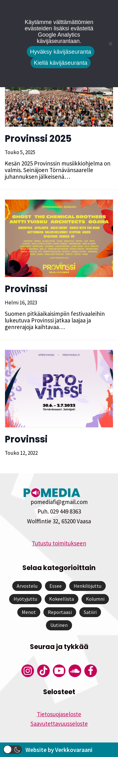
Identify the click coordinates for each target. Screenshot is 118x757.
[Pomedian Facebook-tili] (90, 670)
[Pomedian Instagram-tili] (27, 670)
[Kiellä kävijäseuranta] (110, 43)
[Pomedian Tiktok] (43, 670)
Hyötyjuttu (25, 599)
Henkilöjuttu (87, 586)
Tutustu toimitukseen (59, 543)
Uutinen (59, 625)
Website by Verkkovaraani (59, 750)
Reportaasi (60, 612)
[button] (12, 749)
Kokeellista (61, 599)
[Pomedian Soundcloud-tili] (75, 670)
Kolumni (95, 599)
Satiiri (90, 612)
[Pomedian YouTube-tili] (59, 670)
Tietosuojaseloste (59, 714)
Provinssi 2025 (38, 138)
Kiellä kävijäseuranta (60, 63)
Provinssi (26, 289)
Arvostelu (27, 586)
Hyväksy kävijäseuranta (60, 52)
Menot (29, 612)
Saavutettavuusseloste (59, 723)
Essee (55, 586)
